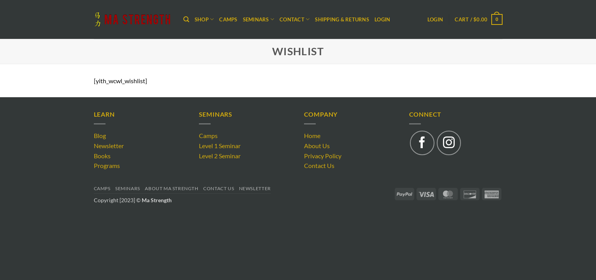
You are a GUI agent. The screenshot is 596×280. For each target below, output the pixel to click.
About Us (317, 145)
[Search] (186, 19)
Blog (100, 135)
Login (382, 19)
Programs (107, 165)
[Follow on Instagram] (449, 143)
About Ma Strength (171, 188)
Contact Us (319, 165)
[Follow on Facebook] (422, 143)
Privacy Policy (322, 155)
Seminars (127, 188)
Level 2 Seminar (220, 155)
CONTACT (294, 19)
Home (312, 135)
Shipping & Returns (342, 19)
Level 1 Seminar (220, 145)
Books (102, 155)
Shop (204, 19)
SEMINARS (258, 19)
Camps (228, 19)
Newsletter (109, 145)
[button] (478, 19)
